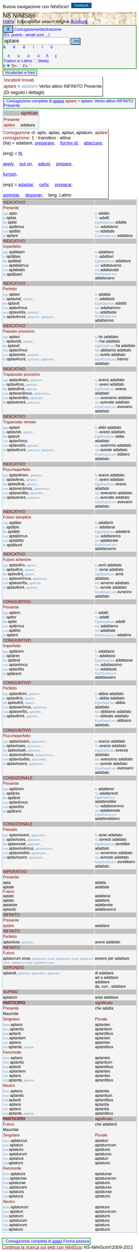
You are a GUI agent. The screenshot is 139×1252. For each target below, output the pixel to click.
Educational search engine (43, 21)
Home (9, 21)
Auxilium (78, 21)
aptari (57, 1241)
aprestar (11, 195)
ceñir (44, 184)
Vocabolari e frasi (20, 72)
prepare (63, 163)
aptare (58, 101)
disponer (33, 195)
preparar (63, 184)
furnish (9, 174)
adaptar (25, 184)
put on (26, 163)
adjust (44, 163)
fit (20, 153)
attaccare (93, 143)
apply (8, 163)
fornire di (69, 143)
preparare (44, 143)
